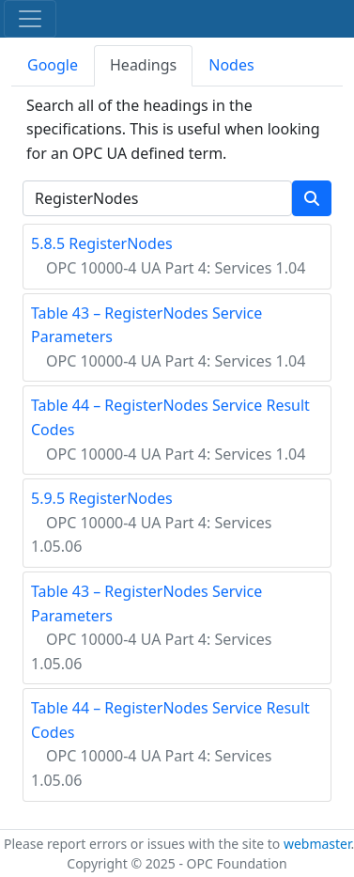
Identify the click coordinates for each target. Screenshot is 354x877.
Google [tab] (52, 65)
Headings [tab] (143, 65)
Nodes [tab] (231, 65)
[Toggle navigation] (30, 19)
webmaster (317, 844)
